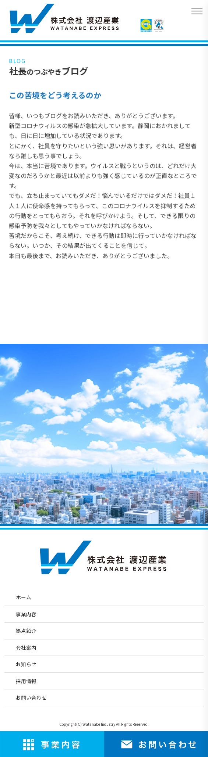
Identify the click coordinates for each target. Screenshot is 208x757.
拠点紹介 (26, 630)
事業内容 (26, 614)
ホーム (23, 597)
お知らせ (26, 664)
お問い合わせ (31, 697)
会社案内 (26, 647)
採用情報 (26, 681)
